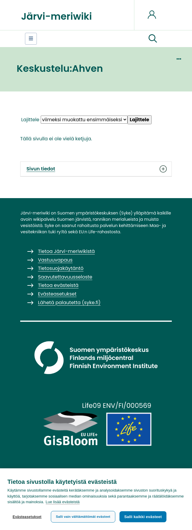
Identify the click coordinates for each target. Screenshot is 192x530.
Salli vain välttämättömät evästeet (83, 516)
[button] (153, 38)
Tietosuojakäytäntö (61, 268)
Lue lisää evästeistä (63, 502)
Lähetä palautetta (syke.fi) (69, 302)
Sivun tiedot (96, 168)
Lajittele (30, 119)
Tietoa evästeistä (58, 285)
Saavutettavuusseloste (65, 276)
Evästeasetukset (26, 517)
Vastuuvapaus (55, 260)
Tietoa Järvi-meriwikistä (66, 251)
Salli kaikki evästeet (143, 517)
